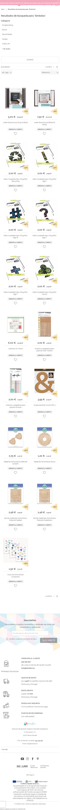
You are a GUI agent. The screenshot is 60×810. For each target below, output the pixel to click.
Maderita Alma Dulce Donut (44, 462)
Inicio (3, 9)
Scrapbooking (7, 25)
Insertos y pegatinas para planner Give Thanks (44, 350)
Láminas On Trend (15, 349)
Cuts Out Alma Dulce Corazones (15, 576)
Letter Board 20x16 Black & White (44, 124)
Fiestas (4, 39)
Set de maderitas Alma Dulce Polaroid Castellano (44, 519)
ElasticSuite (21, 809)
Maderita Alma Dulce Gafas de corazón (15, 463)
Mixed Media (7, 34)
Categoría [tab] (5, 21)
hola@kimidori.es (32, 744)
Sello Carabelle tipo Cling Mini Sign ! (44, 180)
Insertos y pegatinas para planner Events (15, 406)
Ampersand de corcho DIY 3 (44, 405)
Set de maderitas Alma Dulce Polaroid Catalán (15, 519)
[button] (15, 133)
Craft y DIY (6, 44)
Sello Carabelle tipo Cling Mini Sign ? (44, 237)
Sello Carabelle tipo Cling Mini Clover (44, 293)
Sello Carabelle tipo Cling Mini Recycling (15, 180)
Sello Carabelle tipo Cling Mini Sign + (15, 293)
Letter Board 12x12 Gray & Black (15, 122)
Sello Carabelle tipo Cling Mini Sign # (15, 237)
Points (4, 30)
